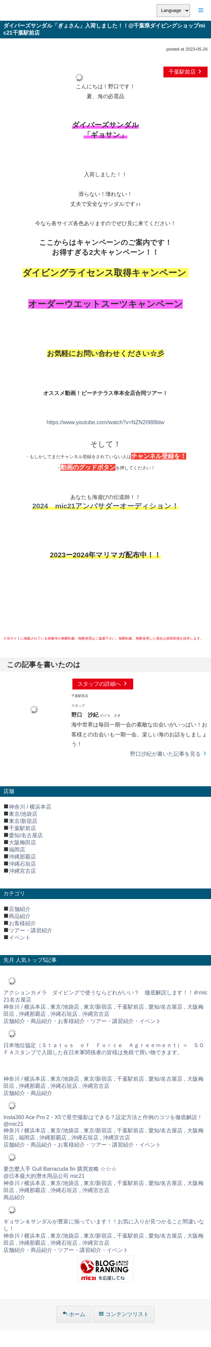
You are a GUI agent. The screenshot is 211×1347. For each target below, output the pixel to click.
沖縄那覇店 (22, 857)
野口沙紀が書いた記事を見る (169, 754)
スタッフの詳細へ (102, 684)
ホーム (73, 1314)
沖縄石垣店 (22, 864)
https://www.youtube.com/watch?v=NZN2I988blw (105, 422)
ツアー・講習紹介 (30, 930)
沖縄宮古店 (22, 871)
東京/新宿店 (23, 821)
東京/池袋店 (23, 814)
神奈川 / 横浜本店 (30, 807)
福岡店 (17, 849)
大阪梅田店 (22, 842)
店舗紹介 (20, 909)
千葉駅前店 (186, 72)
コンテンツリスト (124, 1314)
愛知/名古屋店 (26, 835)
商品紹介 (20, 916)
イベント (20, 937)
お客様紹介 (22, 923)
